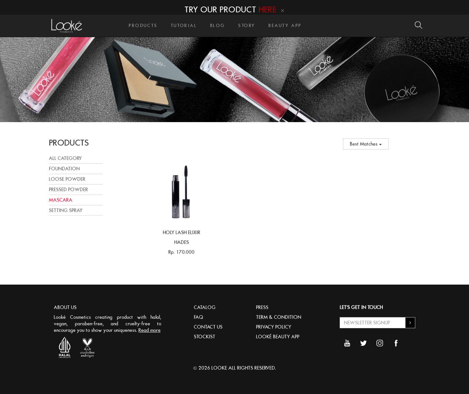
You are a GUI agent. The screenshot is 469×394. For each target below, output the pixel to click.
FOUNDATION (64, 169)
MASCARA (60, 200)
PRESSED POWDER (68, 189)
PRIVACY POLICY (273, 327)
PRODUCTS (143, 25)
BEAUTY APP (285, 25)
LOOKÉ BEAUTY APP (277, 337)
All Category (65, 158)
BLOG (217, 25)
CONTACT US (208, 327)
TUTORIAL (184, 25)
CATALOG (205, 307)
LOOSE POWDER (67, 179)
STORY (246, 25)
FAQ (198, 317)
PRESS (262, 307)
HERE (267, 9)
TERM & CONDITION (278, 317)
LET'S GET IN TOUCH (361, 307)
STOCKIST (204, 337)
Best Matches (366, 144)
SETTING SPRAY (65, 210)
